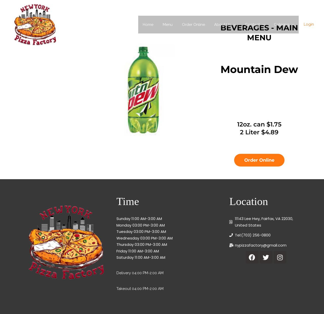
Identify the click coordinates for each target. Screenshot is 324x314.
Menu (175, 24)
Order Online (199, 24)
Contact (255, 24)
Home (157, 24)
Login (309, 24)
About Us (226, 24)
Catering (282, 24)
